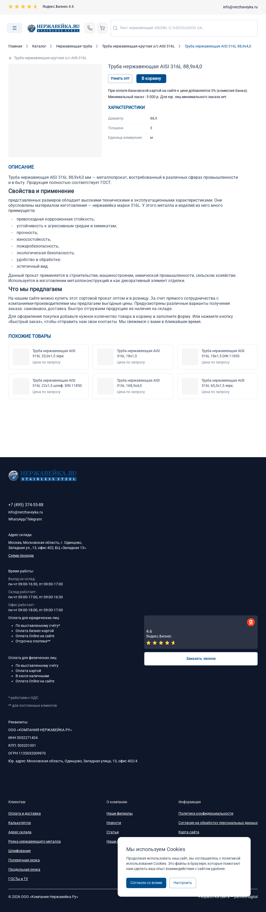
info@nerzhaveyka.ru (240, 7)
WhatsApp (16, 519)
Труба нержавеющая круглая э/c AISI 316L (47, 58)
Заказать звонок (201, 658)
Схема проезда (21, 555)
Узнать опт (120, 78)
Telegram (34, 519)
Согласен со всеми (146, 883)
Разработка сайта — (228, 897)
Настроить (183, 883)
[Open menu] (14, 28)
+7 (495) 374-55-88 (25, 504)
